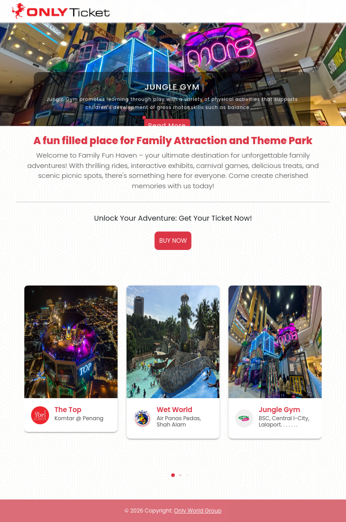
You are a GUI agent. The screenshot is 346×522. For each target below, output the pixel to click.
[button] (173, 475)
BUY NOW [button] (173, 240)
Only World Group (197, 510)
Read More (138, 125)
